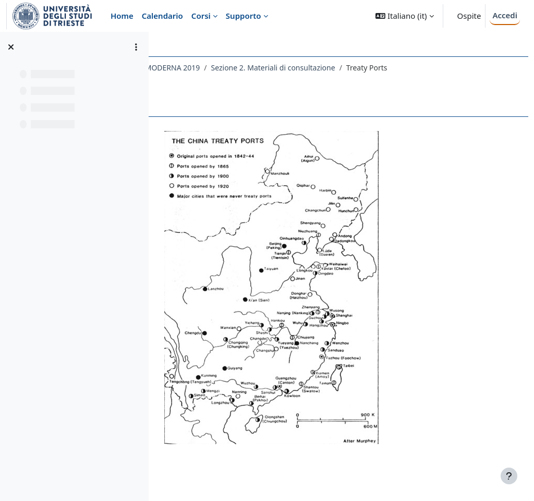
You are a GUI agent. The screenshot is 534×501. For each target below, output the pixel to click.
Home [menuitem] (122, 15)
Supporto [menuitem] (243, 15)
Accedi (504, 15)
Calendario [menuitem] (162, 15)
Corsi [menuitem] (201, 15)
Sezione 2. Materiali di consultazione (419, 68)
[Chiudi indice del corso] (11, 47)
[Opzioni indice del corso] (136, 47)
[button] (404, 16)
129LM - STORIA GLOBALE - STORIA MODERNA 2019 (257, 68)
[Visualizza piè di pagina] (509, 476)
